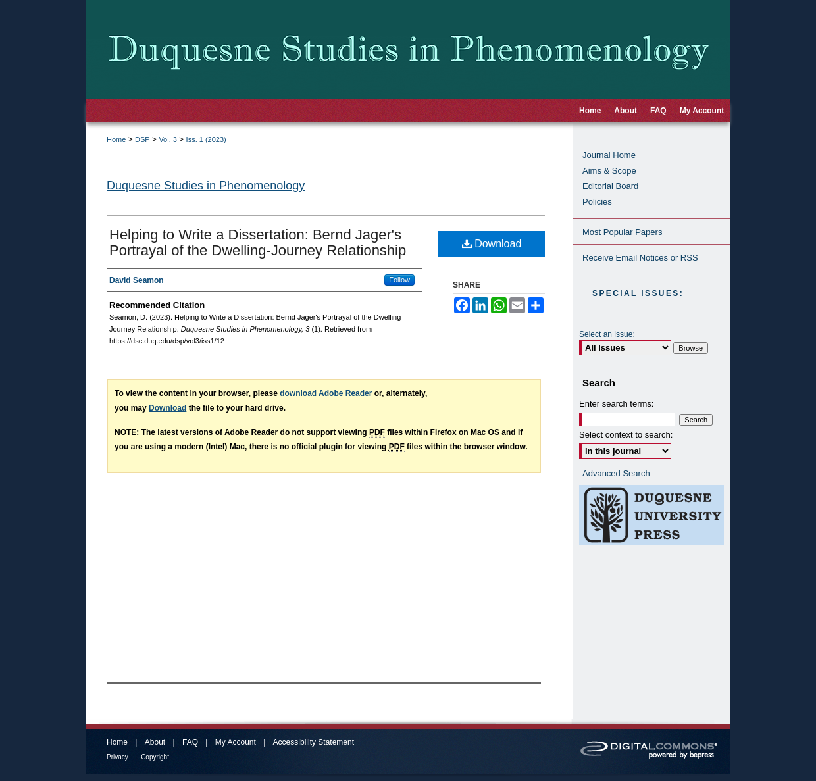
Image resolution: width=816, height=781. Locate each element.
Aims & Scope (609, 171)
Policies (597, 202)
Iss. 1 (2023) (206, 139)
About (155, 742)
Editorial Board (610, 186)
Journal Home (609, 155)
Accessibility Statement (313, 742)
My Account (235, 742)
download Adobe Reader (326, 393)
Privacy (117, 757)
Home (116, 139)
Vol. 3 (168, 139)
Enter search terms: (616, 404)
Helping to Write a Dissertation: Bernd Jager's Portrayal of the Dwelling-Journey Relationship (257, 242)
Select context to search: (626, 435)
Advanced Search (616, 473)
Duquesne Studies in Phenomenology (206, 185)
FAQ (190, 742)
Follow (399, 280)
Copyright (155, 757)
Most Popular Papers (622, 232)
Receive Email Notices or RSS (640, 258)
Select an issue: (607, 334)
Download (492, 243)
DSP (142, 139)
